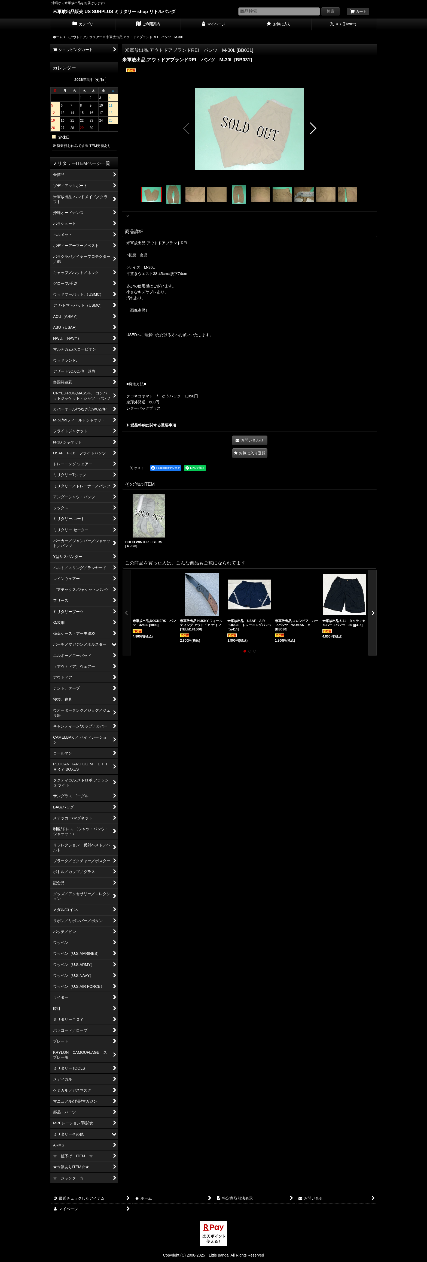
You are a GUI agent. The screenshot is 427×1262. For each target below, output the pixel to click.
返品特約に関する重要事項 (151, 425)
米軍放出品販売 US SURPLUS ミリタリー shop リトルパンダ (114, 11)
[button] (186, 128)
